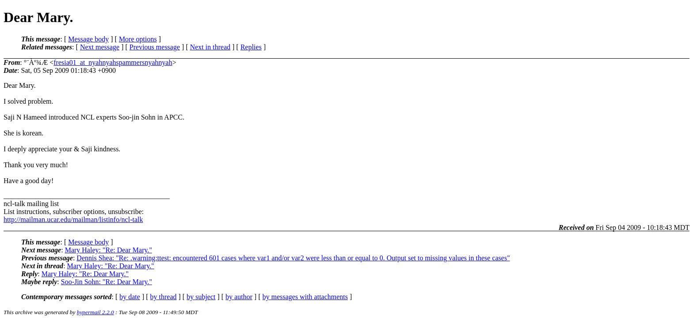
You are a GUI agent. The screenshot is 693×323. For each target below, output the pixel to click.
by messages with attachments (305, 296)
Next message (99, 47)
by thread (163, 296)
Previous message (154, 47)
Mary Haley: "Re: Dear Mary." (108, 250)
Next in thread (210, 47)
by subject (201, 296)
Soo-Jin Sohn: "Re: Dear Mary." (106, 281)
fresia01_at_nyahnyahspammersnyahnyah (112, 62)
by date (129, 296)
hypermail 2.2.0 (95, 312)
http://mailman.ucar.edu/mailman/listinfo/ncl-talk (73, 219)
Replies (251, 47)
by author (238, 296)
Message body (88, 39)
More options (138, 39)
